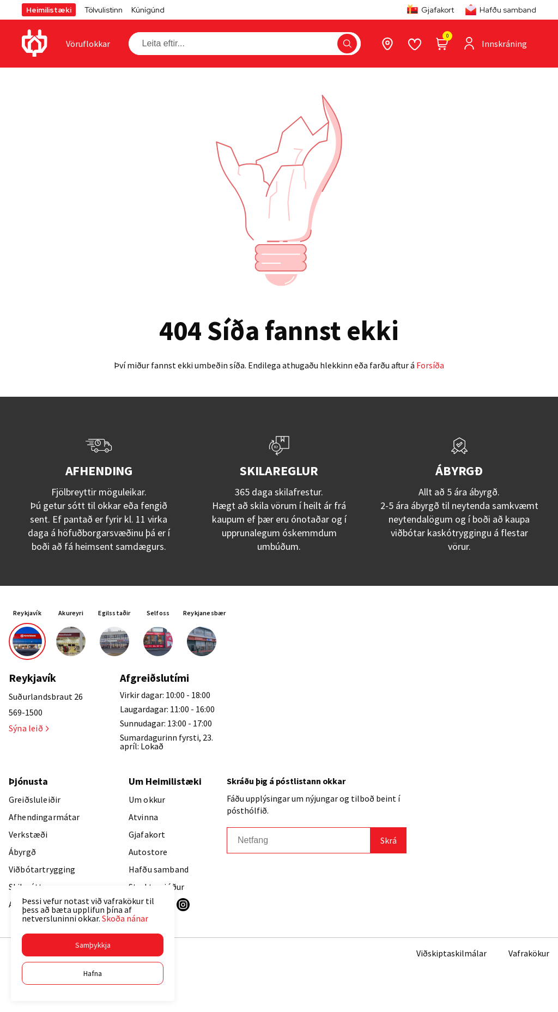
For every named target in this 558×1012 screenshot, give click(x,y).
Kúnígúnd (148, 10)
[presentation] (88, 43)
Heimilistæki (48, 10)
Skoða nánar (125, 918)
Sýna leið (28, 728)
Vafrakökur (528, 953)
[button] (92, 945)
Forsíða (430, 365)
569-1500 (26, 712)
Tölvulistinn (103, 10)
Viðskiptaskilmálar (451, 953)
